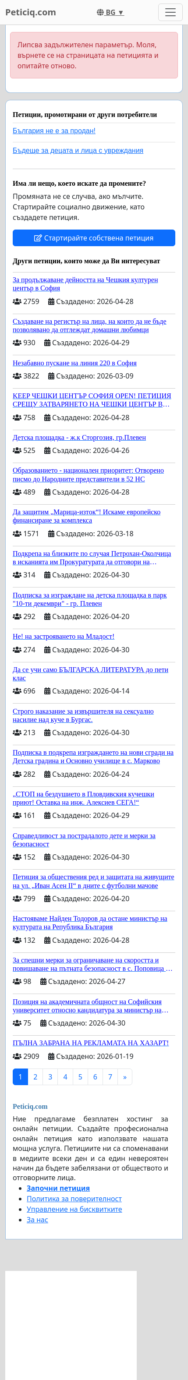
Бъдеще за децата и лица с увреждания (78, 150)
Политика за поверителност (74, 1198)
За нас (37, 1219)
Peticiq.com (30, 12)
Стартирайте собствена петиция (93, 238)
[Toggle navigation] (170, 12)
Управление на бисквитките (74, 1209)
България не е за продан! (54, 130)
